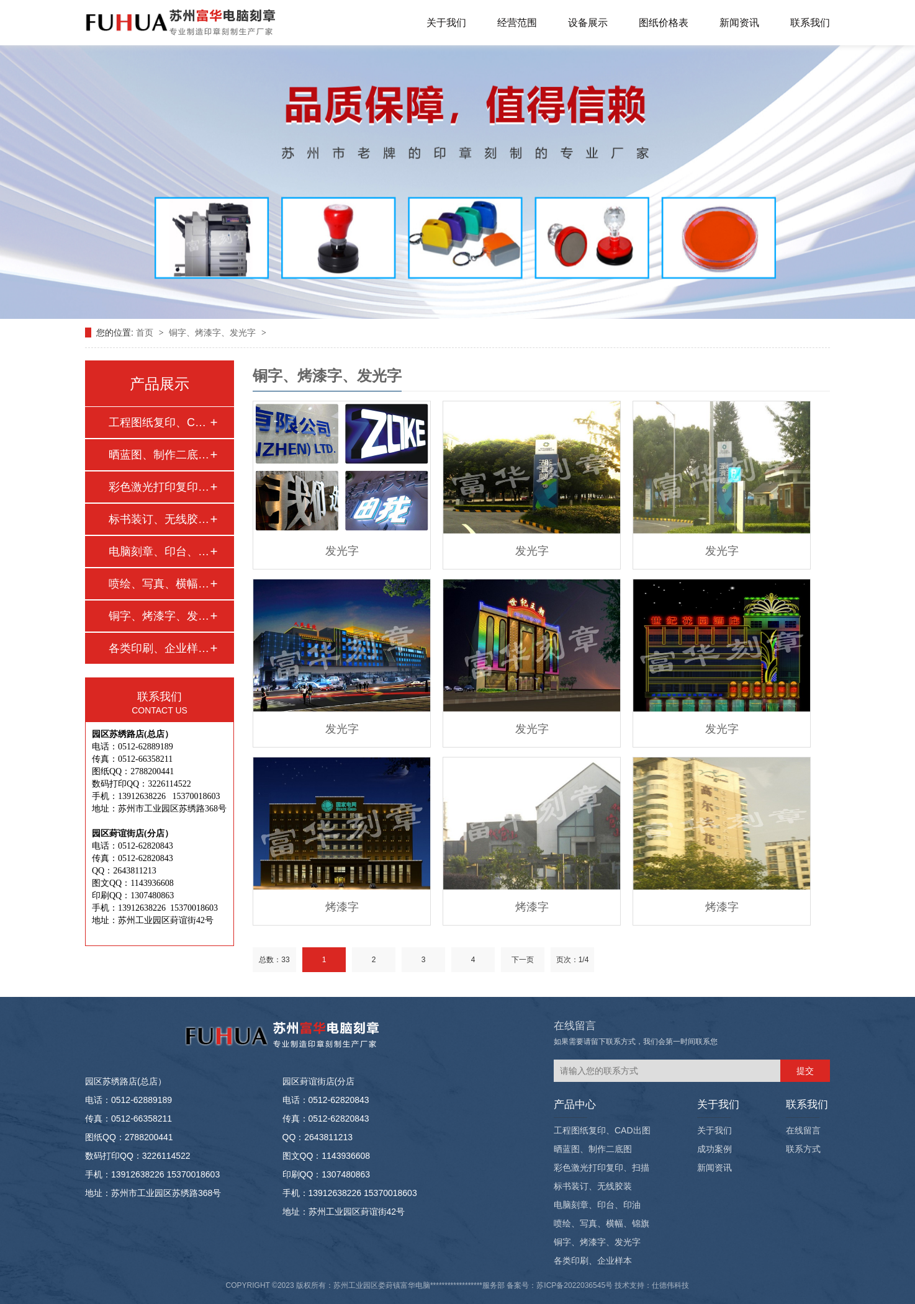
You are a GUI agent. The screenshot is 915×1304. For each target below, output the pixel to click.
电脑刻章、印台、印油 (597, 1205)
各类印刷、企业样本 (593, 1261)
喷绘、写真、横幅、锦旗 (601, 1223)
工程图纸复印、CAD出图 (602, 1130)
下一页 (523, 959)
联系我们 (810, 22)
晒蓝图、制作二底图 (593, 1149)
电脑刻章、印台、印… (159, 551)
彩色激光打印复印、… (159, 487)
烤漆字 (342, 907)
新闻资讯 (739, 22)
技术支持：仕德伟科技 (652, 1285)
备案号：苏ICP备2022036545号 (560, 1285)
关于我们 (446, 22)
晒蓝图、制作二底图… (159, 455)
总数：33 (274, 959)
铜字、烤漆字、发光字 (213, 332)
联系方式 (803, 1149)
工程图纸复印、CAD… (159, 422)
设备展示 (588, 22)
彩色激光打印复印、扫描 (601, 1167)
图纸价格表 (663, 22)
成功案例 (714, 1149)
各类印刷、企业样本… (159, 648)
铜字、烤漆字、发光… (159, 616)
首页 (146, 332)
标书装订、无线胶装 (593, 1186)
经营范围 (517, 22)
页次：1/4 (572, 959)
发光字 (342, 551)
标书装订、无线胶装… (159, 519)
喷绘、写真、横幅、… (159, 584)
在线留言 (803, 1130)
